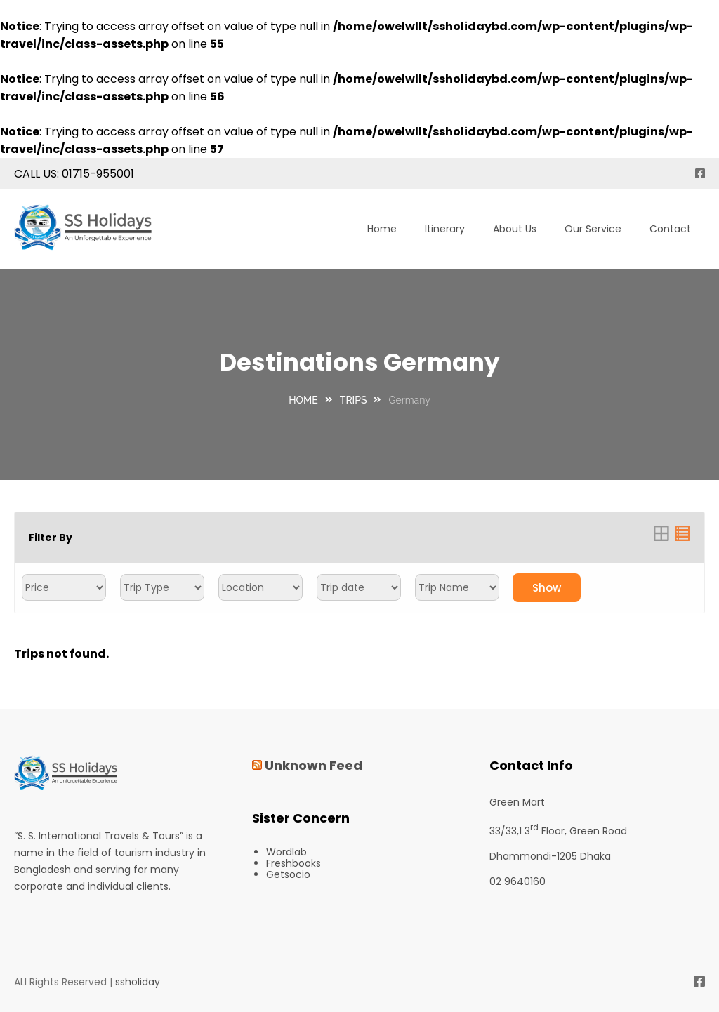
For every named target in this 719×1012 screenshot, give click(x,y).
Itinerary (445, 229)
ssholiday (137, 982)
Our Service (593, 229)
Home (382, 229)
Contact (670, 229)
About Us (514, 229)
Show (546, 587)
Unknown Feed (313, 765)
